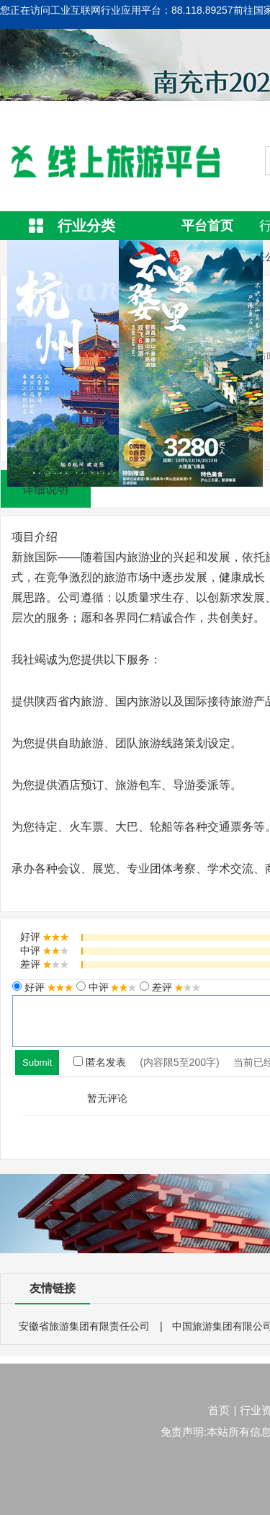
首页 (219, 1410)
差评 (175, 987)
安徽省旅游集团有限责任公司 (84, 1326)
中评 (112, 987)
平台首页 (207, 225)
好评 (47, 987)
